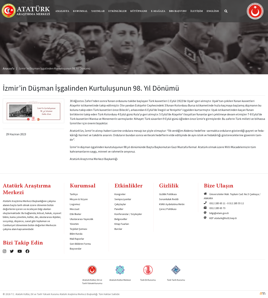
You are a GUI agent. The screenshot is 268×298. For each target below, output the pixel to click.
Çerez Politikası (167, 209)
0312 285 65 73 (217, 208)
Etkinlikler (117, 11)
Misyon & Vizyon (79, 199)
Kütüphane (138, 11)
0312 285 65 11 (217, 203)
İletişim (196, 11)
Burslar (118, 229)
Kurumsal (80, 11)
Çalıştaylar (120, 204)
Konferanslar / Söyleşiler (128, 214)
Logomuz (75, 204)
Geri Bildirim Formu (80, 243)
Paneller (118, 209)
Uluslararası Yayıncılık (81, 219)
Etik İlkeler (75, 214)
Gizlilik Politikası (168, 194)
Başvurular (76, 248)
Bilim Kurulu (76, 233)
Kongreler (120, 194)
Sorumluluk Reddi (168, 199)
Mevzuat (74, 209)
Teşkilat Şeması (78, 229)
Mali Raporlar (77, 238)
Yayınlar (98, 11)
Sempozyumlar (122, 199)
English (213, 11)
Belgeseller (120, 219)
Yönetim (74, 224)
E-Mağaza (158, 11)
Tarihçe (74, 194)
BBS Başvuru (178, 11)
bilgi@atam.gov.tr (219, 213)
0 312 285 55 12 (235, 203)
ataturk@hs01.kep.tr (225, 218)
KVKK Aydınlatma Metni (171, 204)
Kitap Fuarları (121, 224)
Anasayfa (62, 11)
